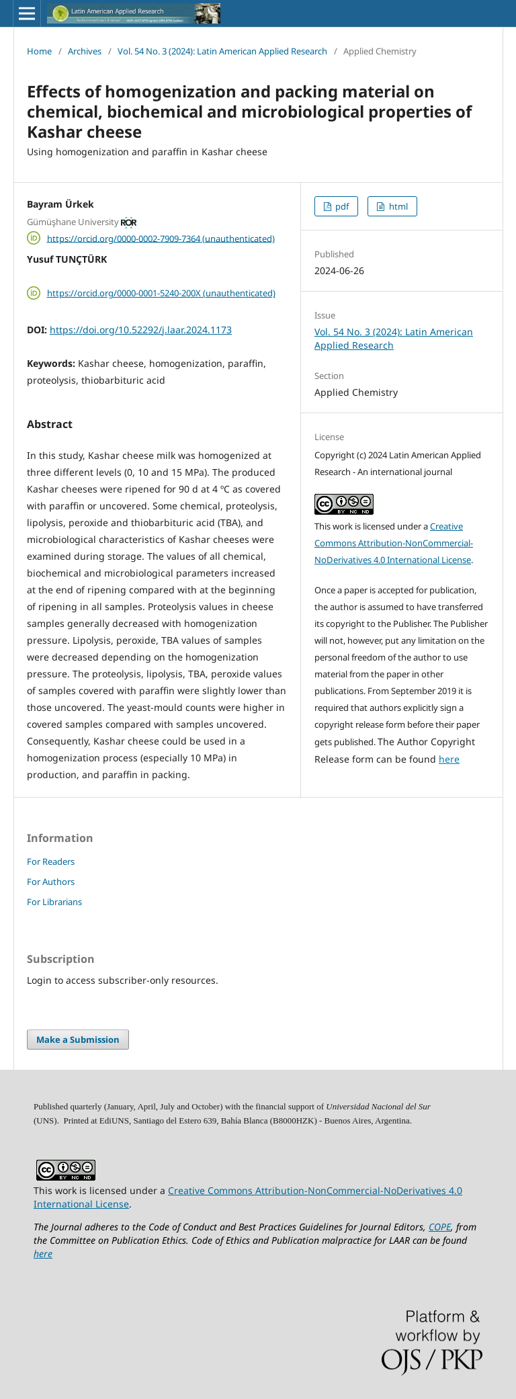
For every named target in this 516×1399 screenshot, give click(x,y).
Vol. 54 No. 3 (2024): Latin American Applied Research (222, 51)
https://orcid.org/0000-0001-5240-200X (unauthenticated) (161, 293)
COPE (440, 1226)
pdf (341, 206)
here (449, 759)
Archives (84, 51)
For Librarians (54, 902)
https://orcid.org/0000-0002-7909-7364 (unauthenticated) (161, 238)
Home (39, 51)
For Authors (51, 882)
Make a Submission (78, 1039)
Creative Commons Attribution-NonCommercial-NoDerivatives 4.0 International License (393, 543)
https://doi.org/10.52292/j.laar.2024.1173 (141, 329)
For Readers (51, 861)
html (397, 206)
